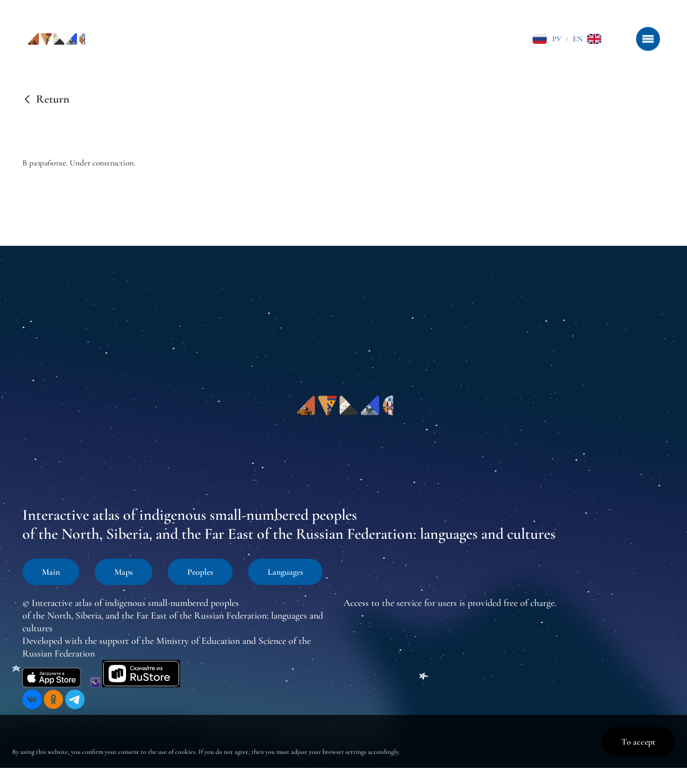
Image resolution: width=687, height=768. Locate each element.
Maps (123, 572)
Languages (285, 572)
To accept (638, 741)
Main (51, 572)
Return (53, 99)
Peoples (200, 572)
